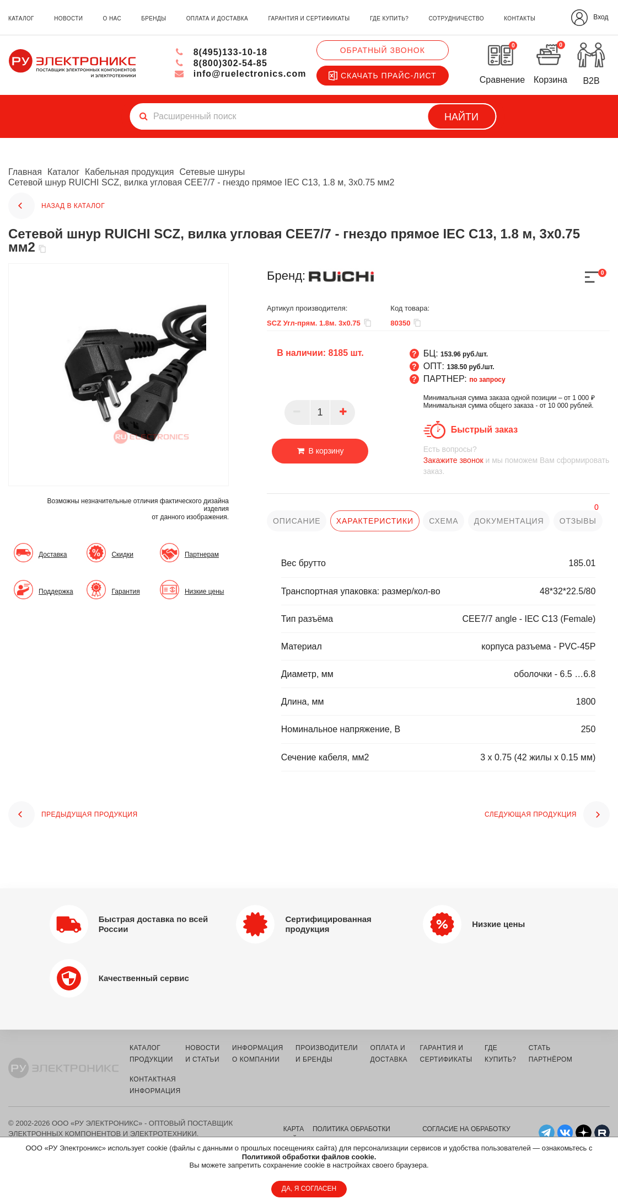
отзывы (577, 520)
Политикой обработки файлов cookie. (309, 1157)
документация (509, 520)
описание (296, 520)
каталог (21, 18)
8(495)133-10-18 (220, 52)
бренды (153, 18)
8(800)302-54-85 (220, 63)
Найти (461, 116)
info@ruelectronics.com (240, 73)
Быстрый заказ (484, 429)
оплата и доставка (217, 18)
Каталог (63, 172)
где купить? (389, 18)
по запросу (487, 379)
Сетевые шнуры (212, 172)
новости (68, 18)
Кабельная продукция (129, 172)
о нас (112, 18)
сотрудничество (455, 18)
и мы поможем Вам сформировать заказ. (516, 460)
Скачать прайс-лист (383, 76)
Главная (25, 172)
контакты (519, 18)
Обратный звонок (382, 50)
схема (443, 520)
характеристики (374, 520)
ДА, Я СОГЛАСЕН (309, 1188)
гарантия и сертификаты (309, 18)
